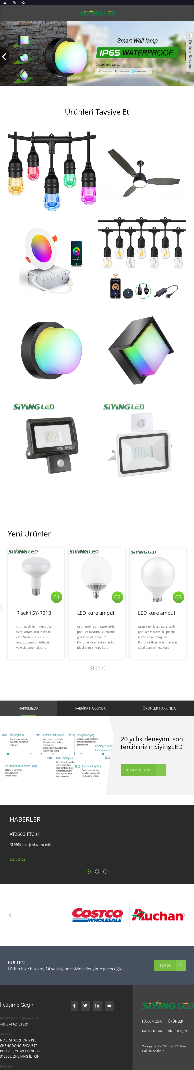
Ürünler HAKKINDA (159, 708)
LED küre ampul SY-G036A (95, 613)
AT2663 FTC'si (24, 834)
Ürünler (175, 1021)
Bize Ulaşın (177, 1031)
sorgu (166, 965)
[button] (4, 56)
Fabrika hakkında (90, 708)
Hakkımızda (152, 1021)
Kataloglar (152, 1031)
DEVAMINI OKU (139, 770)
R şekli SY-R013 (33, 612)
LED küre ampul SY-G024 (156, 613)
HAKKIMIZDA (28, 708)
